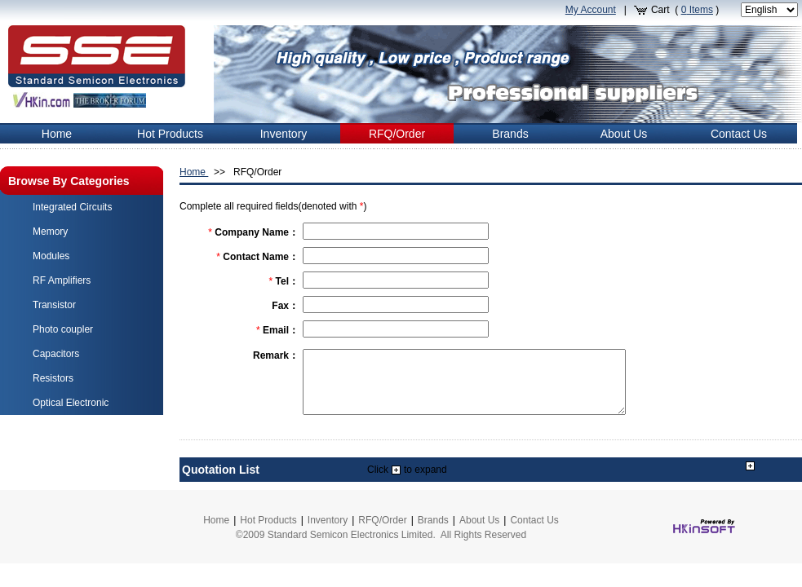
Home (193, 172)
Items (697, 9)
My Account (590, 9)
